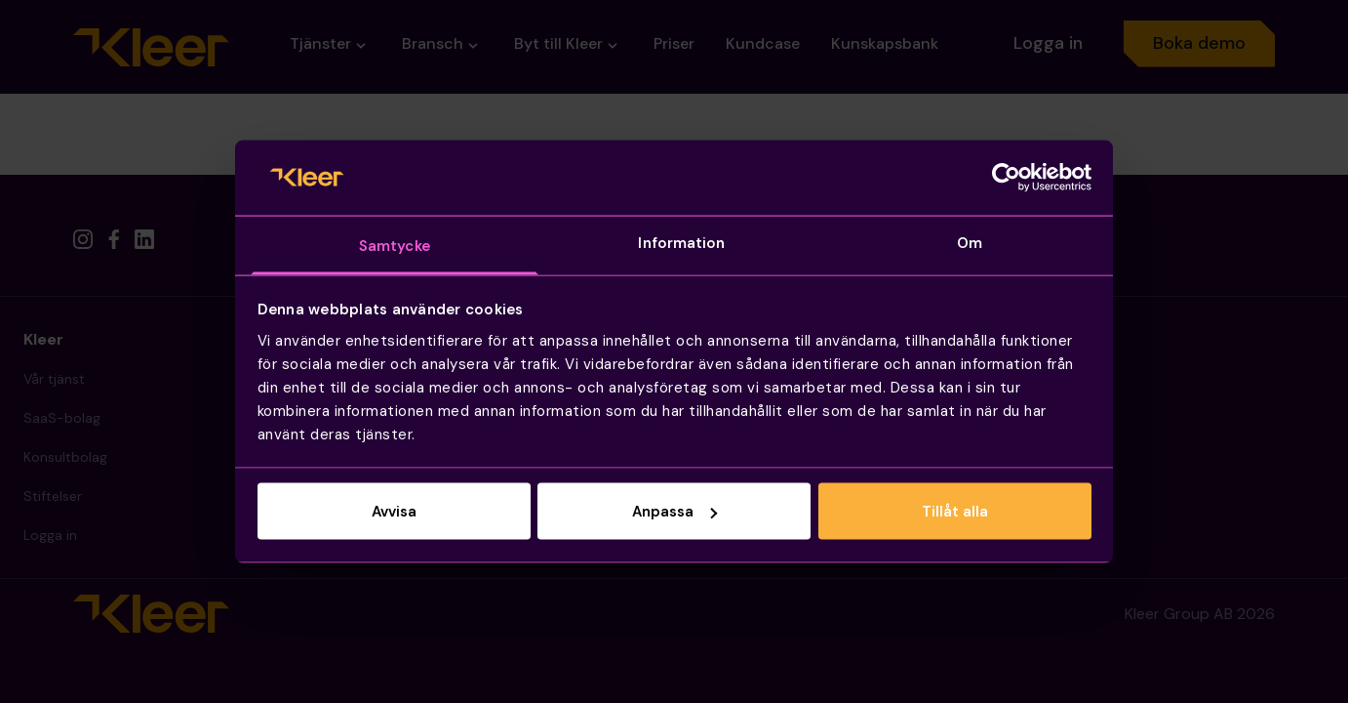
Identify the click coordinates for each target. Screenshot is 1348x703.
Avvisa (394, 511)
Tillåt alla (955, 511)
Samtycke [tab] (394, 245)
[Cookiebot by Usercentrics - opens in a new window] (1006, 177)
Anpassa (674, 511)
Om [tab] (969, 242)
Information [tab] (681, 242)
